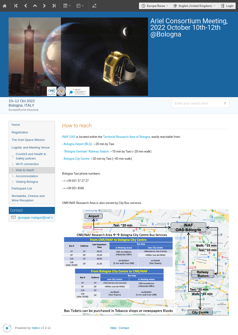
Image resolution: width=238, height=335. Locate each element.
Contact (124, 328)
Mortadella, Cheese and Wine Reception (28, 198)
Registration (20, 132)
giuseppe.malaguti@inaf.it (35, 218)
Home (16, 124)
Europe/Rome (156, 6)
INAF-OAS (68, 137)
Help (113, 328)
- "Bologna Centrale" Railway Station (85, 151)
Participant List (22, 188)
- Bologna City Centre (75, 158)
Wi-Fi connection (27, 164)
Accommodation (27, 176)
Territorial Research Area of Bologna (126, 137)
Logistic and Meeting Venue (31, 147)
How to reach (25, 170)
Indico (36, 328)
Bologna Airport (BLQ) (78, 144)
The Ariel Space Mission (28, 140)
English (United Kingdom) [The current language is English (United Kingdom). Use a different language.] (195, 6)
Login (229, 6)
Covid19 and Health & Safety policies (31, 156)
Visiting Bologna (27, 181)
